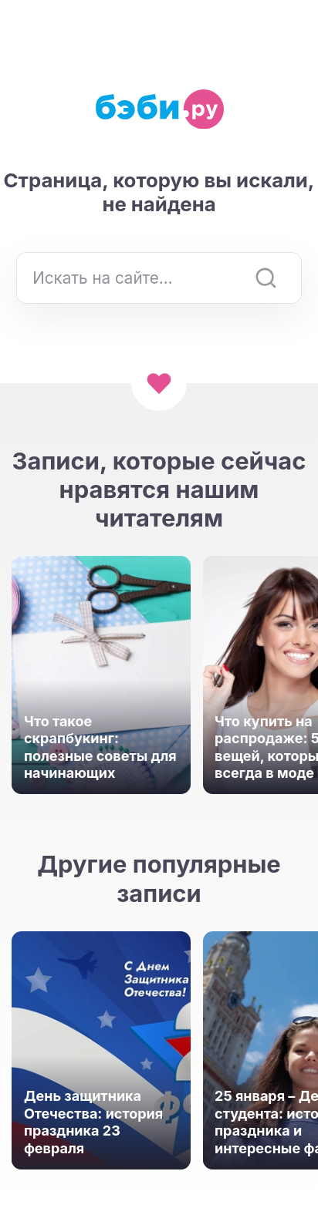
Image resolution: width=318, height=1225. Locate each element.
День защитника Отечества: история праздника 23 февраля (93, 1122)
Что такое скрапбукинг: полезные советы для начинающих (100, 747)
